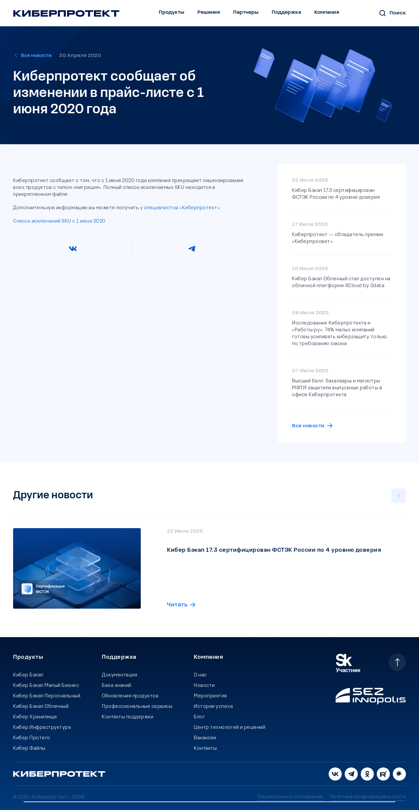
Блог (199, 717)
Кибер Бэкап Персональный (46, 696)
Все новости (36, 55)
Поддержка (286, 12)
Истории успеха (213, 706)
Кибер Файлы (29, 748)
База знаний (116, 685)
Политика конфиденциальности (368, 797)
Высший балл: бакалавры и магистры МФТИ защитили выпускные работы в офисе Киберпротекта (337, 387)
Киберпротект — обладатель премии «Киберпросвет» (337, 238)
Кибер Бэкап (28, 675)
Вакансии (205, 738)
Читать (177, 594)
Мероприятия (210, 696)
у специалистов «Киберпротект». (180, 208)
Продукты (171, 12)
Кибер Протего (31, 738)
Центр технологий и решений (229, 727)
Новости (204, 685)
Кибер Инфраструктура (42, 727)
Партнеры (246, 12)
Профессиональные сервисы (137, 706)
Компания (326, 12)
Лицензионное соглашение (290, 797)
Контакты (205, 748)
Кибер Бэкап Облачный (40, 706)
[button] (399, 495)
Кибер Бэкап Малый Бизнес (46, 685)
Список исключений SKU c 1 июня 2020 (59, 221)
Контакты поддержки (127, 717)
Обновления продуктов (130, 696)
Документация (119, 675)
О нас (200, 675)
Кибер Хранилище (35, 717)
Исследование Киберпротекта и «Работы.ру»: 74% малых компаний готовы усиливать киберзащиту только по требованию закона (339, 333)
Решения (208, 12)
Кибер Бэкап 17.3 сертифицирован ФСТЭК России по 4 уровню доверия (336, 194)
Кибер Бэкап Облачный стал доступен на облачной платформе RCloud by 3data (341, 282)
